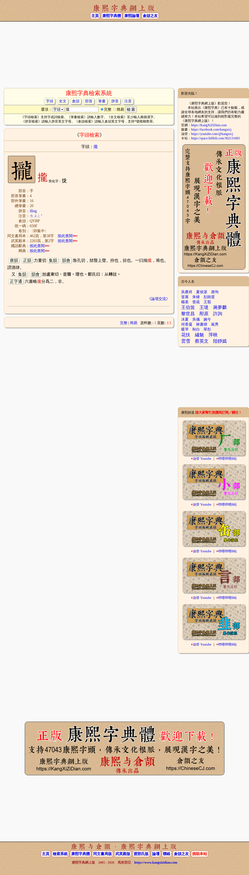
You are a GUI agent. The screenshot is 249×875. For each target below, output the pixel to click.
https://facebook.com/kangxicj (211, 129)
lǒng (33, 211)
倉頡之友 (150, 16)
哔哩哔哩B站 (227, 458)
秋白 (196, 329)
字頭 (49, 101)
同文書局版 (102, 854)
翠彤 (207, 329)
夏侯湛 (201, 292)
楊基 (185, 302)
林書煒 (201, 324)
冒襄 (185, 297)
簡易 (133, 323)
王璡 (204, 307)
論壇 (156, 854)
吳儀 (196, 319)
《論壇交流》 (158, 299)
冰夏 (185, 319)
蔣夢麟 (220, 307)
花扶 (185, 334)
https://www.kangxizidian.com (155, 862)
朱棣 (196, 297)
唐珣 (214, 292)
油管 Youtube (202, 458)
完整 (123, 323)
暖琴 (185, 329)
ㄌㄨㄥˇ (36, 216)
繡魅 (199, 334)
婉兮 (207, 319)
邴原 (204, 313)
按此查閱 (68, 236)
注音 (128, 101)
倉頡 (75, 101)
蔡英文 (202, 341)
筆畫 (102, 101)
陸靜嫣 (220, 341)
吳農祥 (186, 292)
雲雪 (185, 341)
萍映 (213, 334)
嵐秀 (214, 324)
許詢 (217, 313)
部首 (89, 101)
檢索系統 (60, 854)
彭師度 (209, 297)
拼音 (115, 101)
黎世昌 (188, 313)
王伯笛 (188, 307)
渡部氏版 (141, 854)
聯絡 (166, 854)
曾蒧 (196, 302)
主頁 (95, 16)
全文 (62, 101)
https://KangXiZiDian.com (209, 125)
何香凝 (186, 324)
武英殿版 (122, 854)
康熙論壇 (131, 16)
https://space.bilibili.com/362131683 (215, 138)
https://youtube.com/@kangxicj (212, 134)
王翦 (207, 302)
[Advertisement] (124, 55)
